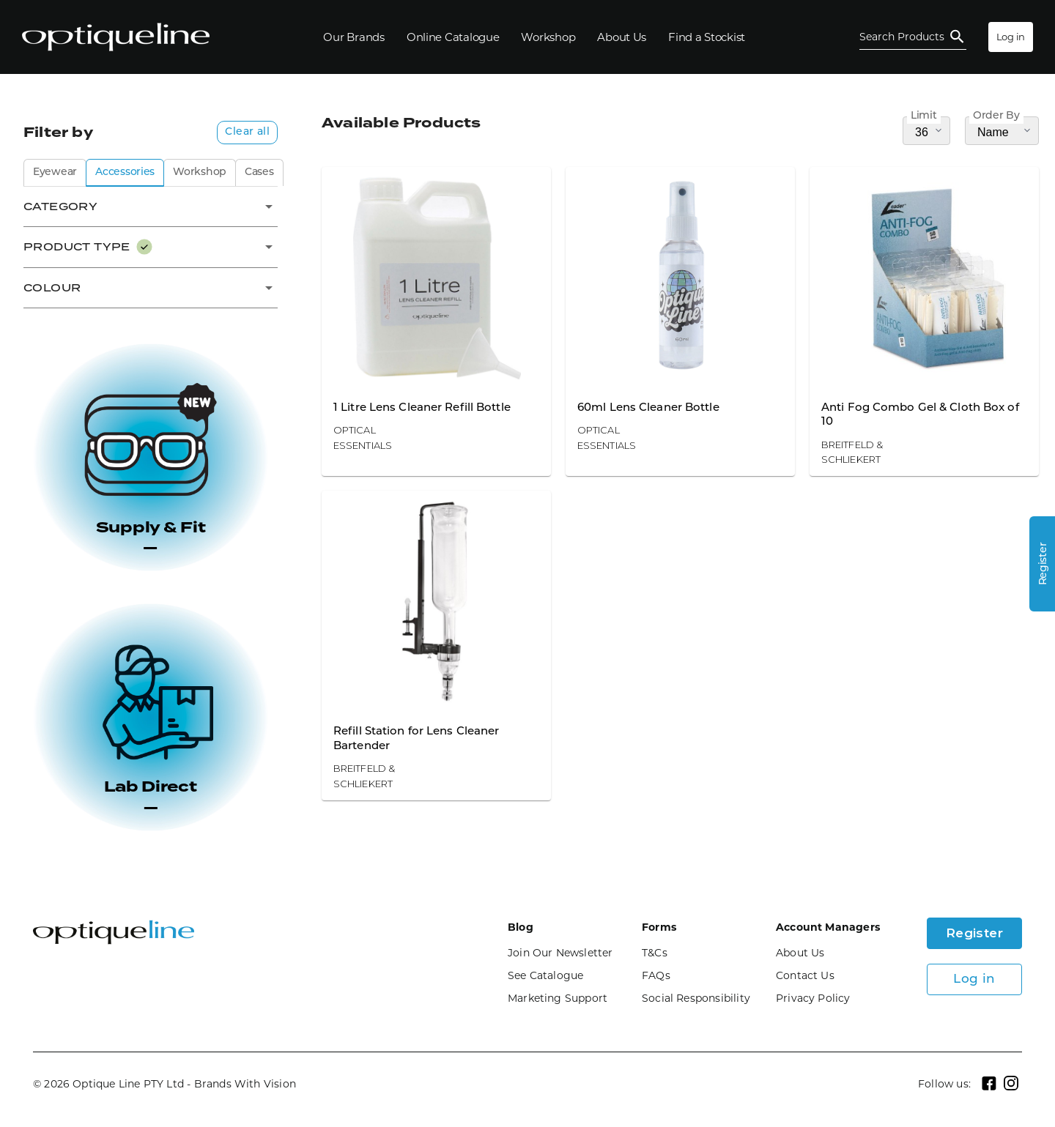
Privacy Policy (813, 998)
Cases (259, 172)
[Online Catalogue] (453, 37)
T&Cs (654, 952)
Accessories (125, 172)
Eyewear (55, 172)
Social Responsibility (696, 998)
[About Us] (621, 37)
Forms (659, 927)
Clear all (247, 132)
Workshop (199, 172)
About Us (800, 952)
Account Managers (828, 927)
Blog (520, 927)
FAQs (656, 975)
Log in (1010, 36)
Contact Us (805, 975)
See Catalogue (545, 975)
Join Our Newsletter (560, 952)
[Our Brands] (353, 37)
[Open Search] (912, 37)
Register (975, 933)
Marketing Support (557, 998)
